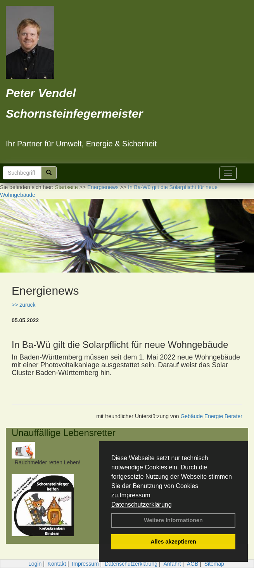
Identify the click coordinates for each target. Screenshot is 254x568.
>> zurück (23, 305)
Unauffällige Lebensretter (64, 432)
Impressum (134, 495)
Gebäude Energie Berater (211, 416)
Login (34, 564)
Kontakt (57, 564)
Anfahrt (172, 564)
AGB (193, 564)
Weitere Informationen (173, 520)
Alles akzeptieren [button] (173, 541)
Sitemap (214, 564)
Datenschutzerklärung (141, 504)
